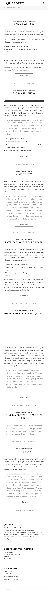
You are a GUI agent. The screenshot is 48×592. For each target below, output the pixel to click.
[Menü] (43, 3)
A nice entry (24, 174)
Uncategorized (30, 21)
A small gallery (24, 24)
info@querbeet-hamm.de (12, 576)
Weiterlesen (24, 75)
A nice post (24, 451)
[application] (24, 101)
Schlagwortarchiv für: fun (12, 8)
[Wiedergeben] (4, 101)
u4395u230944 (30, 83)
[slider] (42, 101)
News (14, 21)
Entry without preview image (24, 242)
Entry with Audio (24, 93)
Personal (20, 21)
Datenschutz (7, 579)
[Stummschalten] (39, 101)
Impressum (15, 579)
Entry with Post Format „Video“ (24, 313)
